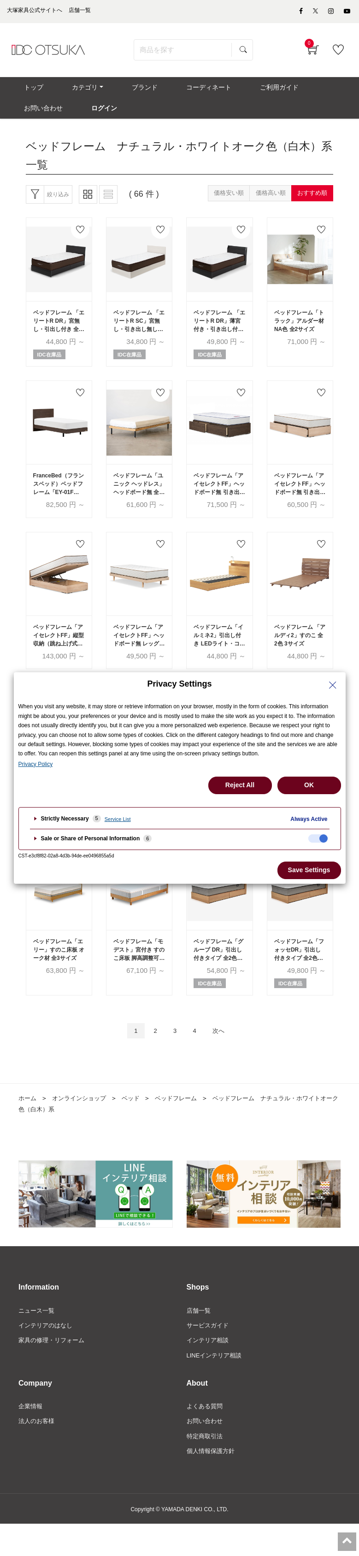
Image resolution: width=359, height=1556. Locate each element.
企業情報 (31, 1435)
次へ (223, 1056)
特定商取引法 (206, 1467)
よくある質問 (206, 1435)
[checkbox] (318, 838)
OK (309, 785)
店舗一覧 (199, 1336)
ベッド (137, 1124)
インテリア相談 (209, 1368)
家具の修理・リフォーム (53, 1368)
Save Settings (309, 870)
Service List (118, 819)
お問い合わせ (206, 1451)
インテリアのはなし (47, 1352)
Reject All (239, 785)
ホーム (28, 1124)
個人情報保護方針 (212, 1482)
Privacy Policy (35, 764)
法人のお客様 (37, 1451)
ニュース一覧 (37, 1336)
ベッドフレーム (184, 1124)
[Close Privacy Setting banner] (333, 685)
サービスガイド (209, 1352)
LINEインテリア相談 (216, 1383)
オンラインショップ (82, 1124)
